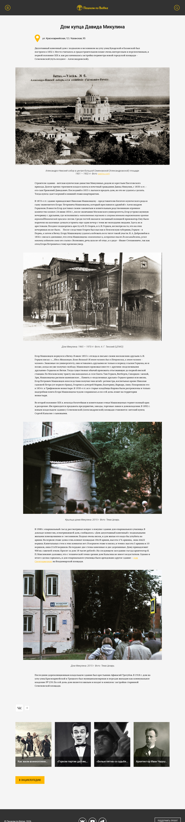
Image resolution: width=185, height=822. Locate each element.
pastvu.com (104, 173)
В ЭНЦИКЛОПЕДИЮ (30, 780)
